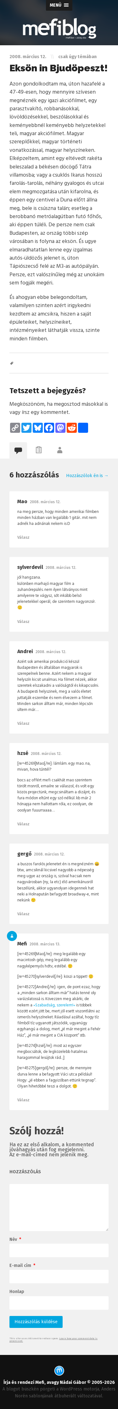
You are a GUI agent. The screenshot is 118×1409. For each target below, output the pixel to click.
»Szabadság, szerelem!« (54, 1005)
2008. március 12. (45, 502)
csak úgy (67, 56)
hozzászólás (25, 1172)
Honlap (16, 1292)
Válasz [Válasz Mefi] (23, 1100)
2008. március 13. (45, 944)
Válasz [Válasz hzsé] (23, 824)
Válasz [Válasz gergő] (23, 913)
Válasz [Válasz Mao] (23, 537)
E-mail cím (22, 1265)
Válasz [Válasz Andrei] (23, 723)
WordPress (71, 1389)
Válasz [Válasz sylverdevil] (23, 621)
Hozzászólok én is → (87, 475)
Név (15, 1239)
